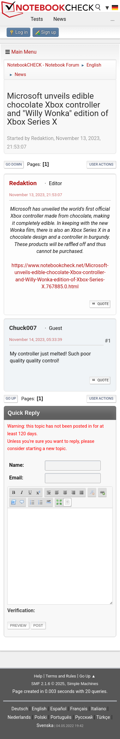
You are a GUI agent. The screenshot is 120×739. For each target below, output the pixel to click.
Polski (40, 717)
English (39, 709)
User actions (101, 164)
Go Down (14, 164)
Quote (100, 304)
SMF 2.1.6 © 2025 (47, 683)
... (113, 19)
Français (78, 709)
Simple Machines (82, 683)
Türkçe (103, 717)
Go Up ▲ (87, 676)
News (59, 19)
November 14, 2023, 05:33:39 (35, 339)
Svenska (45, 725)
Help (38, 676)
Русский (84, 717)
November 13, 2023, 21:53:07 (35, 194)
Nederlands (19, 717)
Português (61, 717)
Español (58, 709)
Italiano (98, 709)
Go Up (11, 398)
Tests (37, 19)
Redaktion (23, 183)
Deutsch (19, 709)
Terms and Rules (61, 676)
